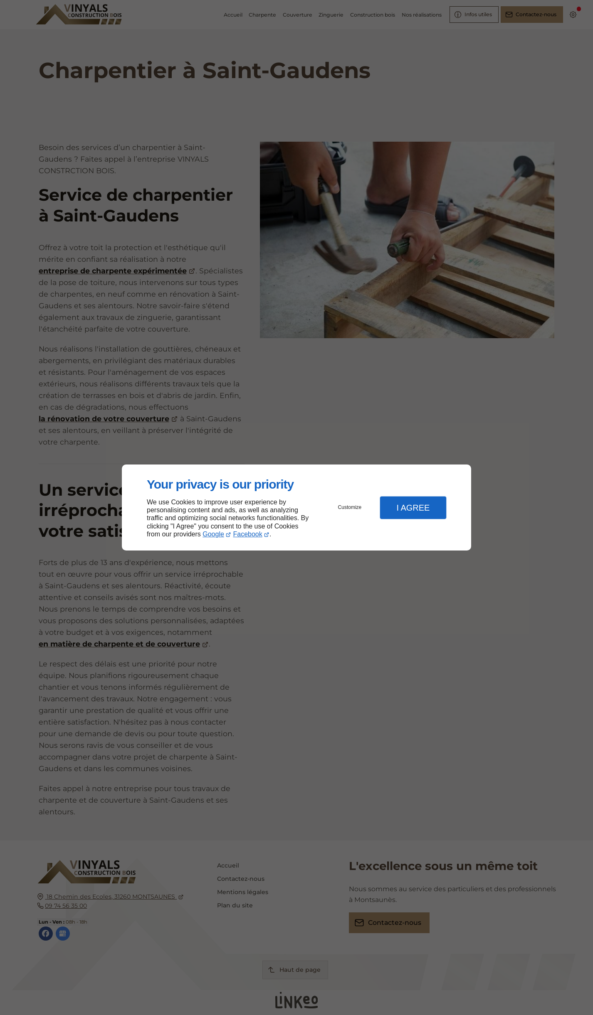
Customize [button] (350, 507)
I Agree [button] (413, 507)
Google (213, 534)
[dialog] (296, 507)
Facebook (247, 534)
